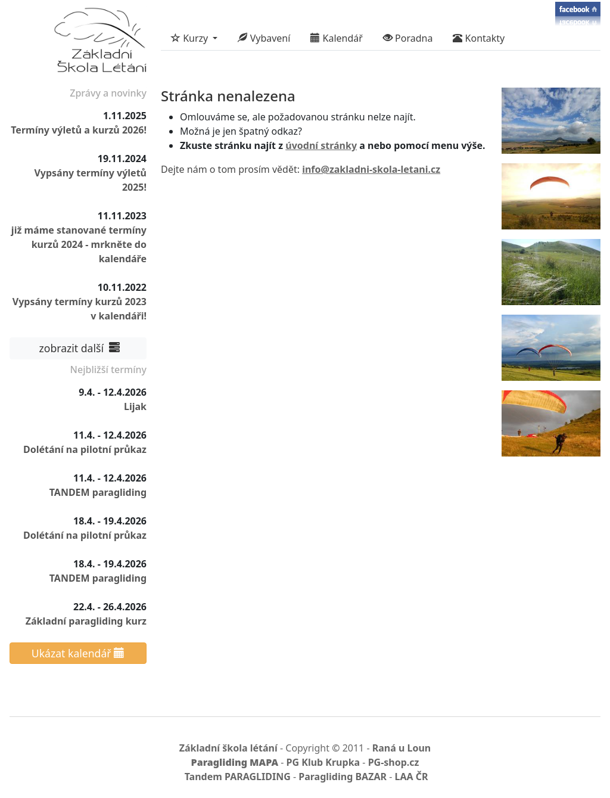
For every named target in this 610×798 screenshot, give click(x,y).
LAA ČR (411, 776)
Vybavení (264, 38)
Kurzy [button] (190, 38)
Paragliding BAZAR (342, 776)
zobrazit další (78, 348)
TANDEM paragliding (98, 492)
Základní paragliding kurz (86, 621)
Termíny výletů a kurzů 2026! (79, 129)
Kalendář (336, 38)
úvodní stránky (321, 145)
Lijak (135, 406)
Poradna (408, 38)
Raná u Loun (401, 747)
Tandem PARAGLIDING (238, 776)
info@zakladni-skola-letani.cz (371, 169)
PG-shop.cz (393, 762)
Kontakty (479, 38)
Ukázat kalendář (78, 653)
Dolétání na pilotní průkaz (85, 449)
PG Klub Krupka (323, 762)
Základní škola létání (228, 747)
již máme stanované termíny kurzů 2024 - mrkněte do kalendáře (79, 244)
